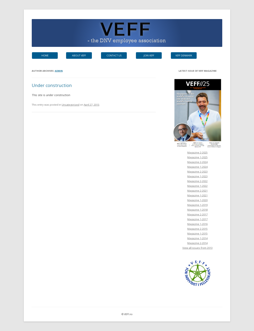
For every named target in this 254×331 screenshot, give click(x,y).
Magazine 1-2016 (197, 224)
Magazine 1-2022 (197, 186)
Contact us (114, 55)
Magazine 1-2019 (197, 205)
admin (59, 70)
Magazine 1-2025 (197, 157)
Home (44, 55)
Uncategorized (70, 104)
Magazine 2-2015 (197, 229)
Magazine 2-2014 (197, 243)
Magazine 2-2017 (197, 214)
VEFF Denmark (183, 55)
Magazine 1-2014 (197, 238)
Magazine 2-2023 (197, 171)
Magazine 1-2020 (197, 200)
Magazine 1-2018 (197, 209)
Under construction (52, 85)
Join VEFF (149, 55)
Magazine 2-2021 (197, 190)
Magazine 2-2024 (197, 162)
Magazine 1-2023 (197, 176)
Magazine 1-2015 (197, 233)
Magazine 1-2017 (197, 219)
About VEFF (79, 55)
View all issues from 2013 (197, 248)
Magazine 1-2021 (197, 195)
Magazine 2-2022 (197, 181)
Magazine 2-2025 (197, 152)
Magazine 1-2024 (197, 167)
